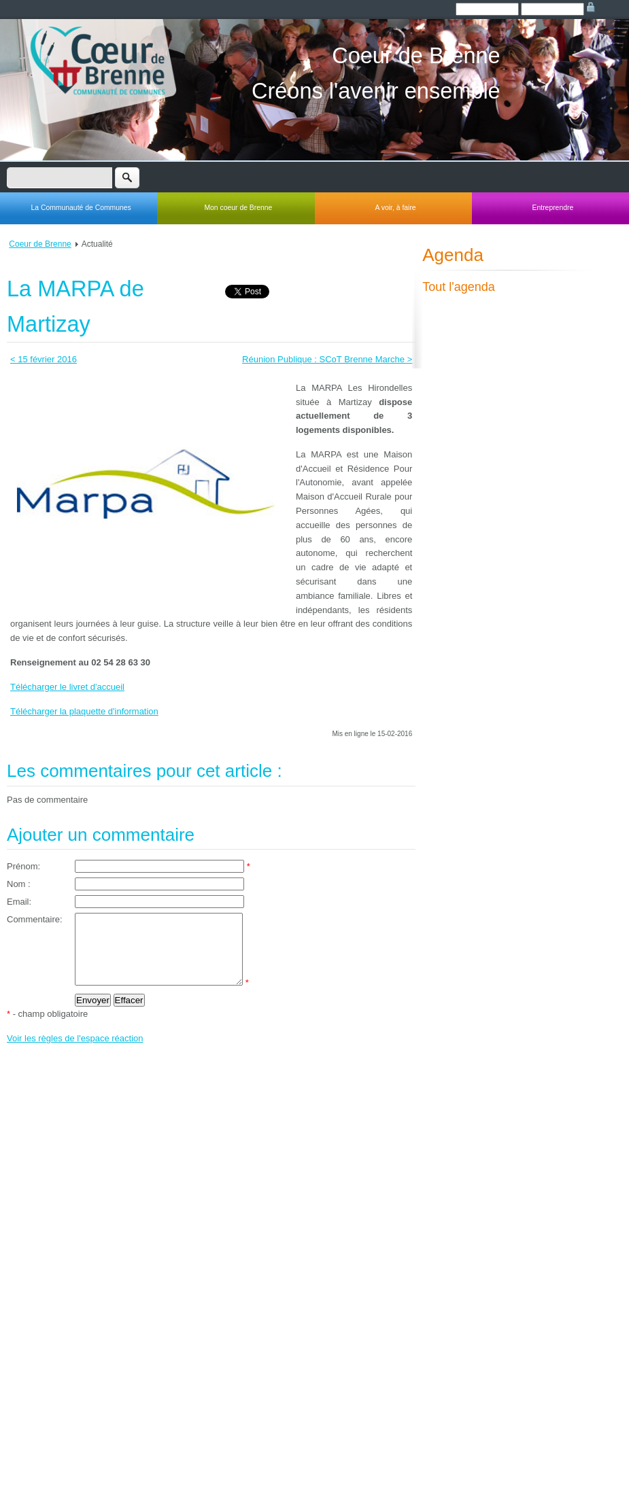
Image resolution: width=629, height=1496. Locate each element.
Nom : (19, 884)
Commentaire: (35, 919)
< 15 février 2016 (43, 359)
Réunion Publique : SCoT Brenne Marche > (327, 359)
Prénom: (23, 866)
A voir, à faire (395, 207)
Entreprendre (553, 207)
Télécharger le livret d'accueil (67, 687)
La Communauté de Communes (81, 207)
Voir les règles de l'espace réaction (75, 1052)
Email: (19, 902)
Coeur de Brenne (40, 244)
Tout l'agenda (458, 287)
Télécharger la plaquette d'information (84, 711)
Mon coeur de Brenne (238, 207)
